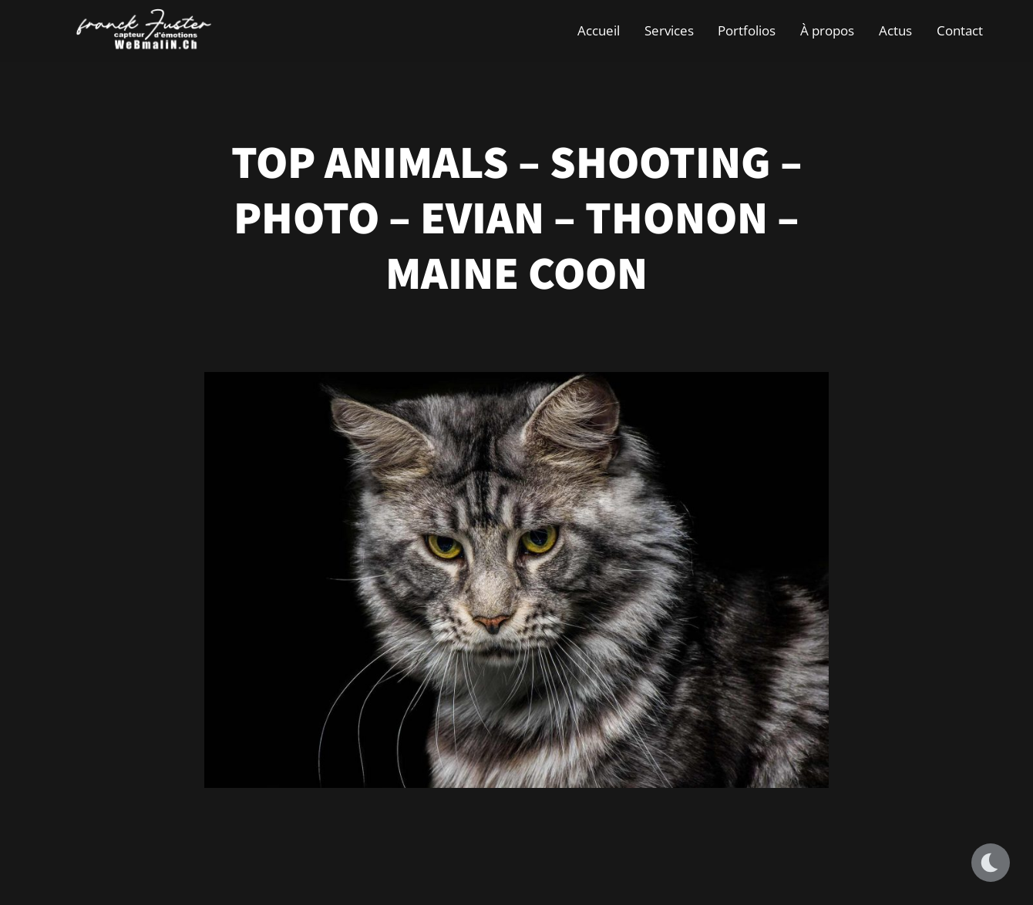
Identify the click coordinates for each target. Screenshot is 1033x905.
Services (669, 30)
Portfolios (747, 30)
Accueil (598, 30)
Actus (895, 30)
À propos (827, 30)
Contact (960, 30)
